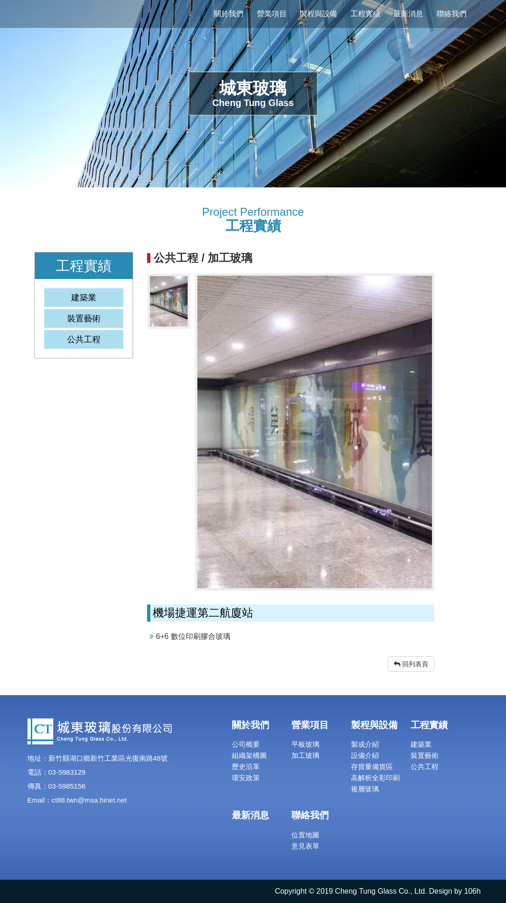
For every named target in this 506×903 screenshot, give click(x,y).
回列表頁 (411, 664)
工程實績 (365, 14)
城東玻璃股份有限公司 (88, 14)
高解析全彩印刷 (375, 778)
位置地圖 (305, 835)
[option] (314, 432)
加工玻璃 (305, 755)
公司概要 (246, 744)
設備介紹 (365, 755)
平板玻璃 (305, 744)
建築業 (421, 744)
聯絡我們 (451, 14)
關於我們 (228, 14)
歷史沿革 (246, 766)
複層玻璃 (365, 789)
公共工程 (425, 766)
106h (472, 891)
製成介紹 (365, 744)
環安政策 (246, 778)
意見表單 (305, 846)
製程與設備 (318, 14)
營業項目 (272, 14)
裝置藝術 (425, 755)
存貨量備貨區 (372, 766)
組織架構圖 (249, 755)
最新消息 (408, 14)
